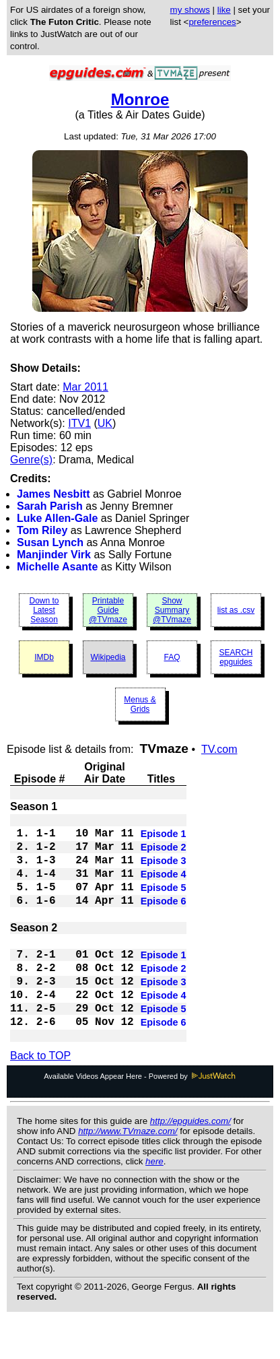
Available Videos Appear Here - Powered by (140, 1117)
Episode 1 (163, 837)
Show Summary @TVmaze (172, 610)
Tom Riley (42, 530)
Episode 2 (163, 854)
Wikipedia (107, 657)
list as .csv (235, 610)
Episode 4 (163, 886)
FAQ (172, 657)
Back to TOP (40, 1096)
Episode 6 (163, 918)
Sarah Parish (50, 506)
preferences (212, 22)
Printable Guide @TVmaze (108, 610)
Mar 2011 (85, 387)
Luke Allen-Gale (57, 518)
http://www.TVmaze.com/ (127, 1171)
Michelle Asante (57, 566)
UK (105, 423)
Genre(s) (31, 459)
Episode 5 (163, 902)
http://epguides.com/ (190, 1161)
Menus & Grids (139, 704)
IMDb (44, 657)
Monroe (140, 99)
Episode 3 (163, 870)
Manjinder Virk (54, 554)
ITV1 (79, 423)
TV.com (219, 749)
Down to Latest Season (44, 610)
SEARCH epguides (235, 657)
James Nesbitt (53, 494)
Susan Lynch (50, 542)
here (154, 1202)
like (224, 10)
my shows (190, 10)
